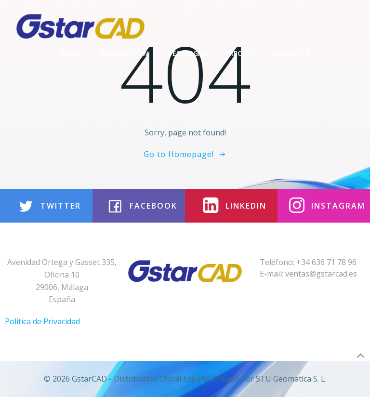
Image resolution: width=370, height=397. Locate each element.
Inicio (70, 53)
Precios (239, 53)
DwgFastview (124, 53)
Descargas (187, 53)
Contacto (291, 53)
